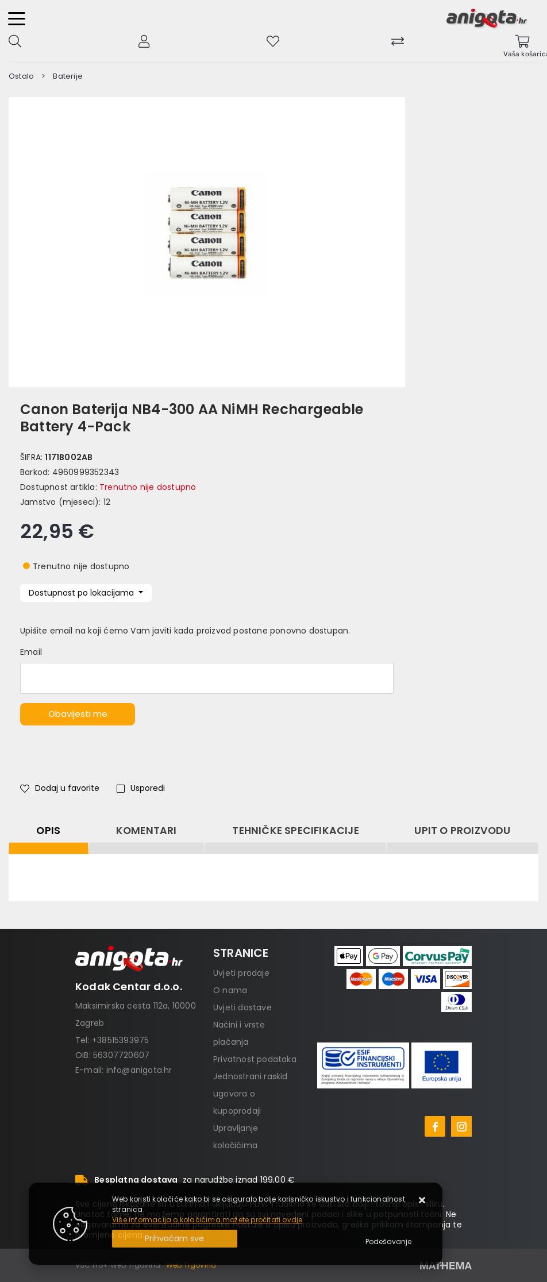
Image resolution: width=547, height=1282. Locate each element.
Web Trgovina (191, 1265)
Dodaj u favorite (59, 788)
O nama (230, 990)
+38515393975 (120, 1040)
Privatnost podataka (254, 1059)
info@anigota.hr (139, 1070)
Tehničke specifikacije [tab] (295, 830)
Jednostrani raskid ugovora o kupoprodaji (250, 1094)
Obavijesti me (77, 714)
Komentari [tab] (146, 830)
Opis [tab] (48, 830)
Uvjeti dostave (242, 1007)
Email (31, 652)
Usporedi (141, 788)
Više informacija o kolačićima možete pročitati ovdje (207, 1220)
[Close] (174, 1239)
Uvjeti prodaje (241, 973)
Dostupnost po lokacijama (82, 592)
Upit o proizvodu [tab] (462, 830)
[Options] (388, 1242)
